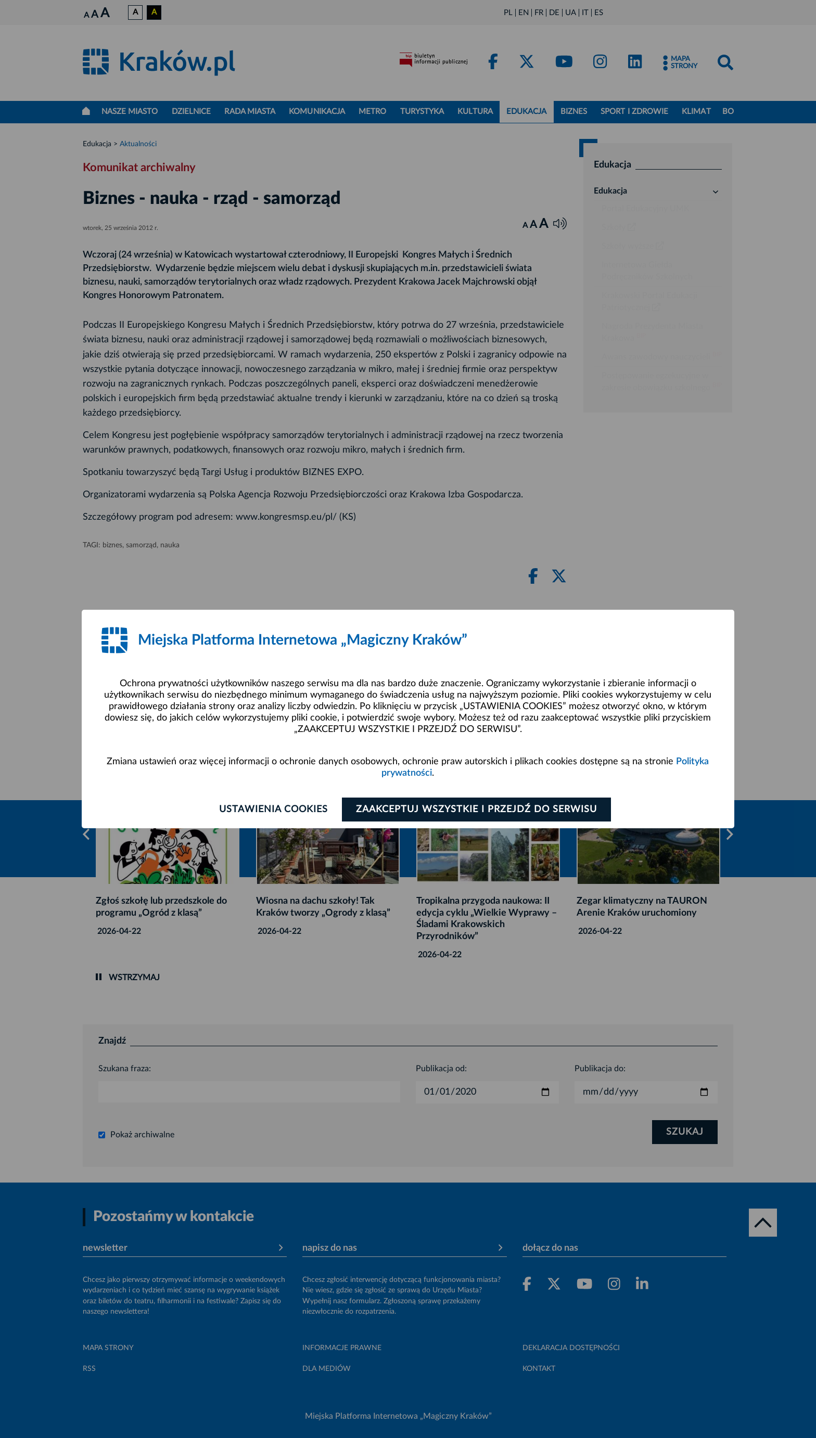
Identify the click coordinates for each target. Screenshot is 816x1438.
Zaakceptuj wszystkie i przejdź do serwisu (476, 809)
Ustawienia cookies (273, 809)
